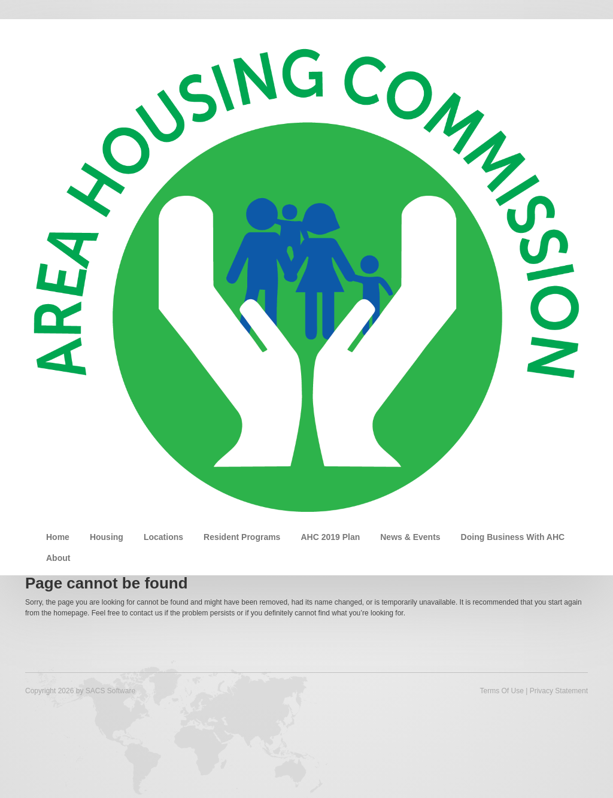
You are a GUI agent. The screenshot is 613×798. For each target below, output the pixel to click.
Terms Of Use (501, 691)
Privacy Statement (559, 691)
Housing (106, 537)
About (58, 558)
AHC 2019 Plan (330, 537)
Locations (163, 537)
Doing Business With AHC (513, 537)
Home (57, 537)
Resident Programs (242, 537)
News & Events (410, 537)
